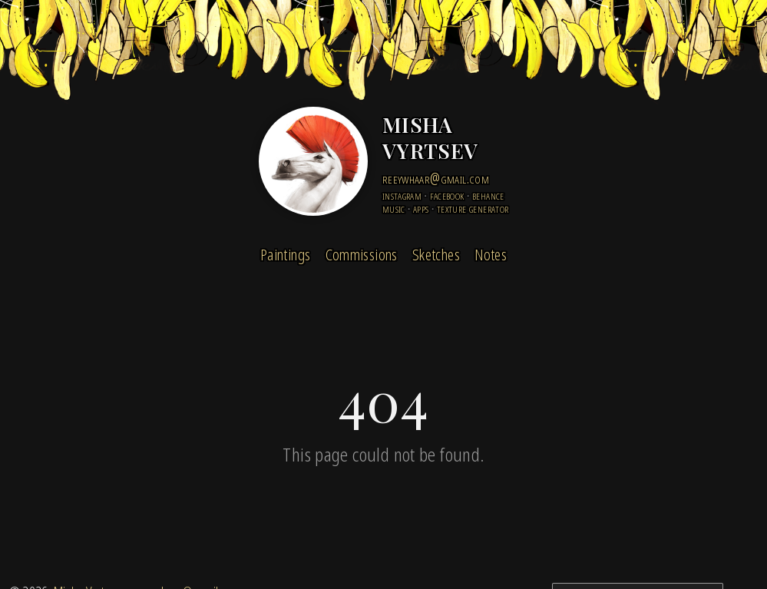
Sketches (436, 254)
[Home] (313, 161)
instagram (402, 195)
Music (393, 208)
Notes (490, 254)
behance (488, 195)
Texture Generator (473, 208)
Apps (421, 208)
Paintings (285, 254)
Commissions (362, 254)
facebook (447, 195)
